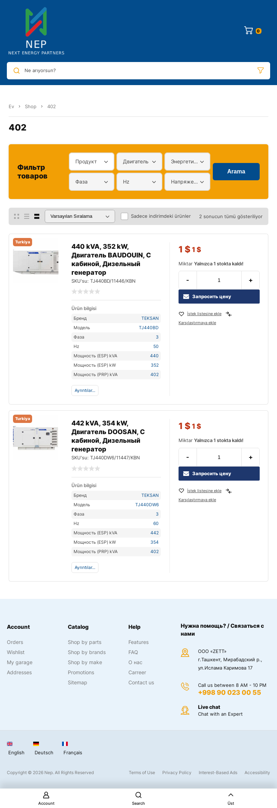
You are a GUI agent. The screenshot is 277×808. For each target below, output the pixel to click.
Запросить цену (207, 296)
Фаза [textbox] (81, 181)
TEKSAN (150, 318)
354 (154, 542)
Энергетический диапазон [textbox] (185, 161)
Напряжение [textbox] (185, 181)
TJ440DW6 (147, 504)
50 (156, 346)
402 (154, 374)
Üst (230, 798)
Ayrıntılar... (85, 390)
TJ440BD (149, 327)
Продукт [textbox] (86, 161)
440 (154, 355)
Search (138, 798)
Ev (11, 106)
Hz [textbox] (126, 181)
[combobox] (91, 161)
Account (46, 798)
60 (156, 523)
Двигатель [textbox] (136, 161)
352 (155, 365)
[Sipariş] (80, 216)
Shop (30, 106)
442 (154, 532)
